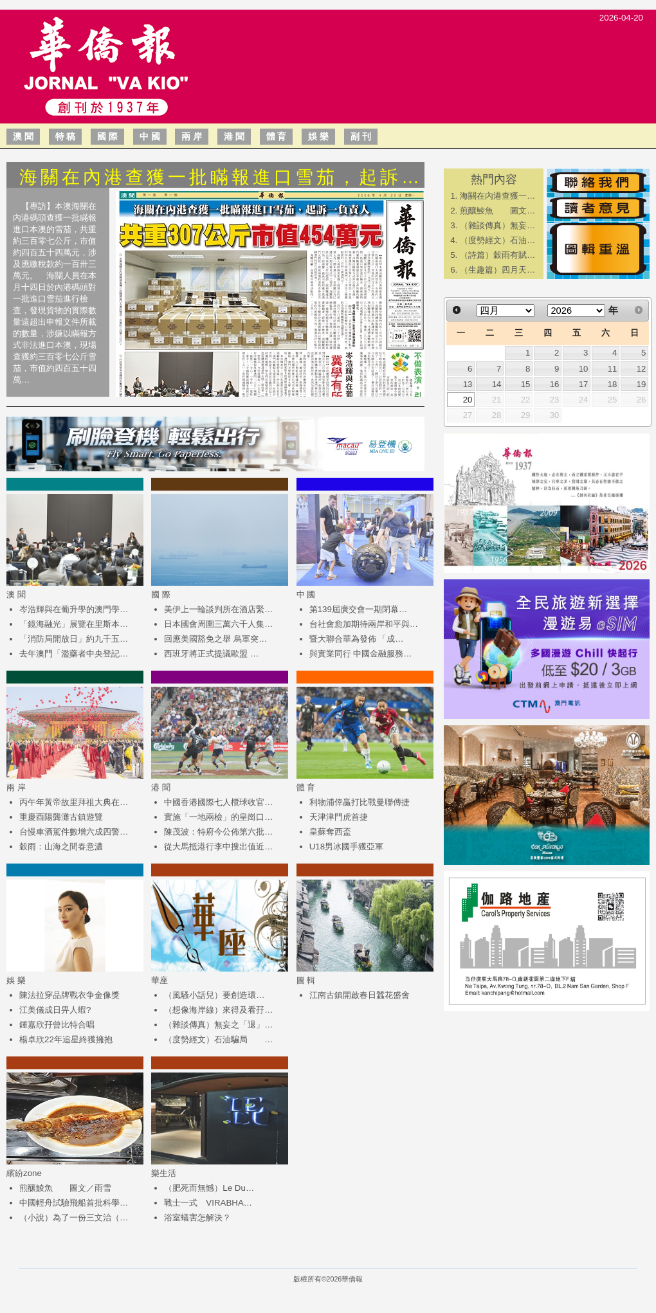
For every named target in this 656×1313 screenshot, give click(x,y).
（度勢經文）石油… (497, 240)
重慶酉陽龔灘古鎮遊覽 (61, 817)
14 (497, 384)
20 (468, 399)
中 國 (150, 136)
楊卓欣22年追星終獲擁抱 (66, 1039)
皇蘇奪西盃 (330, 832)
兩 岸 (191, 136)
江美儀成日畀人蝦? (55, 1010)
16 (555, 384)
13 (468, 384)
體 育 (276, 136)
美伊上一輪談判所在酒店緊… (218, 609)
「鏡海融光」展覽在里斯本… (73, 624)
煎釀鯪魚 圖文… (497, 210)
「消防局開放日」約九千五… (73, 639)
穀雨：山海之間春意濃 (61, 846)
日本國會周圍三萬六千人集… (218, 624)
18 (612, 384)
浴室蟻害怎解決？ (197, 1217)
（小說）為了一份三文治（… (73, 1217)
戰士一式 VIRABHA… (208, 1203)
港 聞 (234, 136)
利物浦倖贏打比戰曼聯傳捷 (359, 802)
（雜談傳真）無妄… (497, 225)
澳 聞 (23, 136)
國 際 (107, 136)
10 (583, 369)
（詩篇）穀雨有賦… (497, 255)
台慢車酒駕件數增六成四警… (73, 832)
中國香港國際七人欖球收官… (218, 802)
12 (641, 369)
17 (583, 384)
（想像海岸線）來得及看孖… (218, 1010)
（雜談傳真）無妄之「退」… (218, 1024)
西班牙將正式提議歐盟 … (211, 653)
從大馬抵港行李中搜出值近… (218, 846)
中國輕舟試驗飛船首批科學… (73, 1203)
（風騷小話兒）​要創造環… (214, 995)
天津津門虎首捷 (338, 817)
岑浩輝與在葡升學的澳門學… (73, 609)
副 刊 (361, 136)
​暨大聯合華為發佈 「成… (356, 639)
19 (641, 384)
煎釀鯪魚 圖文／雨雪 (65, 1188)
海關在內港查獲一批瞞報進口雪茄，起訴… (221, 177)
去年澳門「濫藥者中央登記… (73, 653)
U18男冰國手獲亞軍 (346, 846)
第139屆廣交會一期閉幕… (358, 609)
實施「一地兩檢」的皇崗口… (218, 817)
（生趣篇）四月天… (497, 270)
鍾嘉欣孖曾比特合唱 (57, 1024)
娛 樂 (318, 136)
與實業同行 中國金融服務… (360, 653)
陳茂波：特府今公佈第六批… (218, 832)
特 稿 (65, 136)
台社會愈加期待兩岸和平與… (363, 624)
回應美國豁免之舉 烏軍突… (215, 639)
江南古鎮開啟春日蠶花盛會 (359, 995)
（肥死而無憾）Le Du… (209, 1188)
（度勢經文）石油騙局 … (218, 1039)
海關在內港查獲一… (497, 196)
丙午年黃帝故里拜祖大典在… (73, 802)
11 (612, 369)
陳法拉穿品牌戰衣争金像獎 (69, 995)
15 (526, 384)
